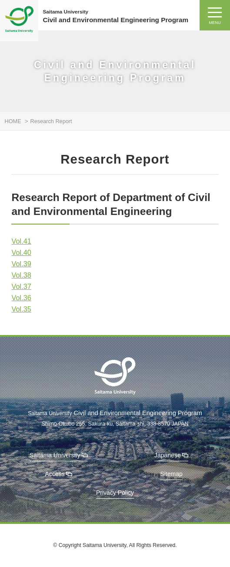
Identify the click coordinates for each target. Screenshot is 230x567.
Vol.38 (21, 275)
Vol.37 (21, 286)
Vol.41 (21, 241)
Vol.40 (21, 252)
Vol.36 (21, 298)
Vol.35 (21, 309)
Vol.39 (21, 264)
